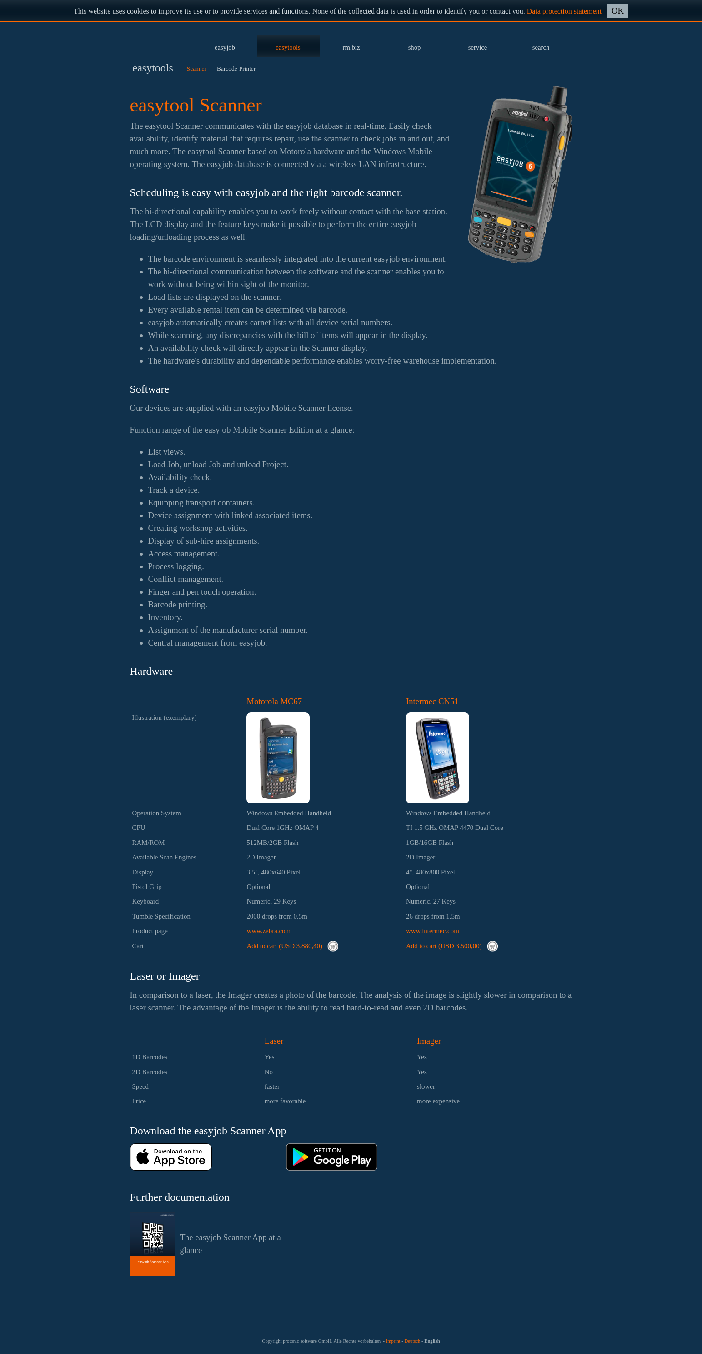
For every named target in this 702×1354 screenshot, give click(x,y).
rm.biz (351, 47)
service (477, 47)
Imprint (393, 1341)
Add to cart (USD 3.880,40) (292, 946)
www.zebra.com (268, 931)
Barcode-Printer (236, 68)
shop (414, 47)
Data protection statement (564, 11)
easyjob (225, 47)
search (540, 47)
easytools (288, 47)
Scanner (196, 68)
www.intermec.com (432, 931)
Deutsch (412, 1341)
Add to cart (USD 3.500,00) (452, 946)
